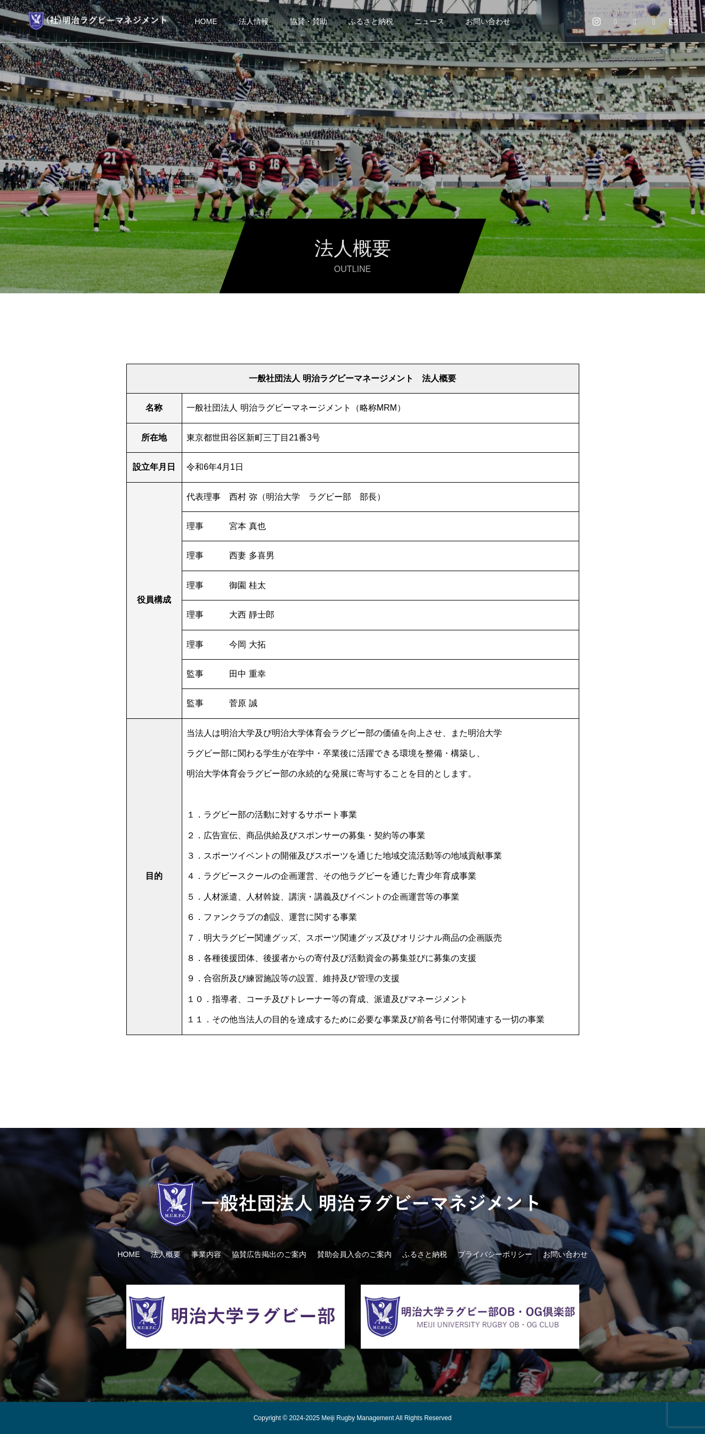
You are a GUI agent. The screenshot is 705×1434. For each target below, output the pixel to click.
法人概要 (166, 1254)
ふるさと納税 (371, 21)
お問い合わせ (488, 21)
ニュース (429, 21)
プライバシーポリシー (495, 1254)
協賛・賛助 (308, 21)
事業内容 (206, 1254)
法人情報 (254, 21)
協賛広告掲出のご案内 (269, 1254)
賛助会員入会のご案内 (354, 1254)
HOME (206, 21)
